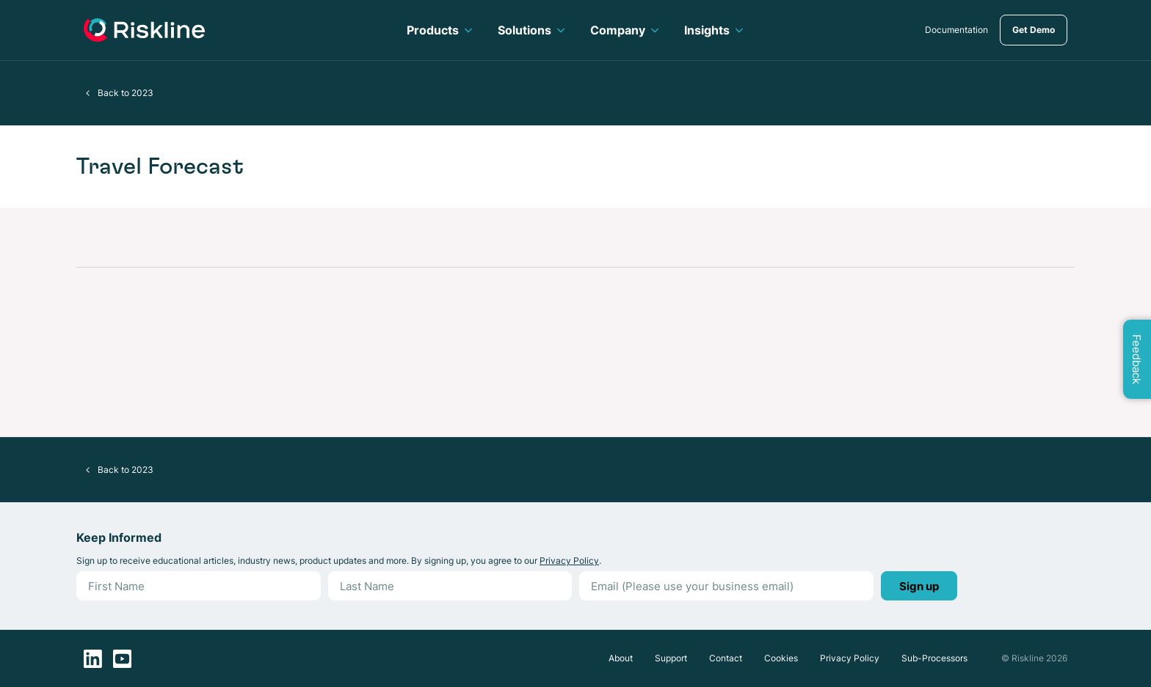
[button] (88, 93)
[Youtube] (122, 659)
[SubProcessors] (934, 658)
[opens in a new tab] (956, 30)
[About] (621, 658)
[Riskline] (144, 30)
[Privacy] (849, 658)
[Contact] (725, 658)
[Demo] (1033, 30)
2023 (142, 92)
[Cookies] (781, 658)
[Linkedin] (93, 659)
